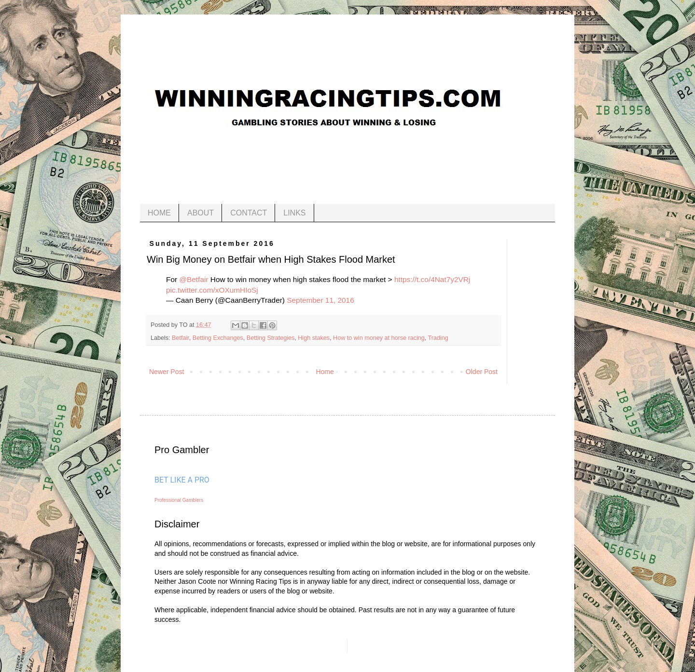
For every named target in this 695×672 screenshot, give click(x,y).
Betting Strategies (270, 338)
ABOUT (200, 213)
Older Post (482, 372)
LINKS (294, 213)
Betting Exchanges (218, 338)
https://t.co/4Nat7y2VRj (432, 279)
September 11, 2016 (320, 300)
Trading (438, 338)
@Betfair (193, 279)
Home (325, 372)
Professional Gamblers (178, 500)
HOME (159, 213)
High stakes (314, 338)
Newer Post (166, 372)
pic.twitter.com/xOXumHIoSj (212, 290)
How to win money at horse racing (379, 338)
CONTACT (248, 213)
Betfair (180, 338)
